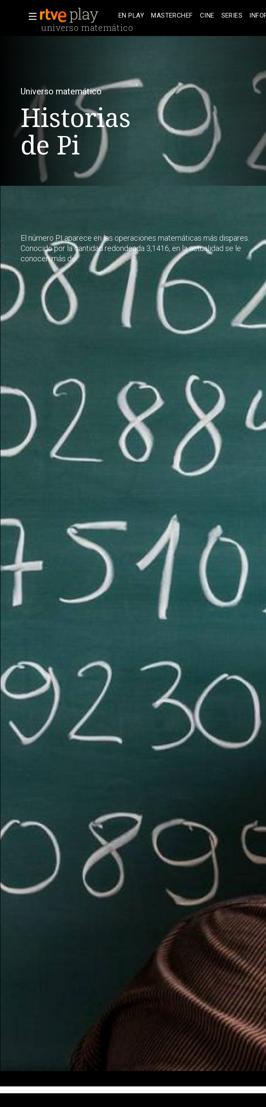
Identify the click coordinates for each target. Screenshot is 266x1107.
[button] (30, 16)
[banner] (77, 15)
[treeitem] (131, 15)
